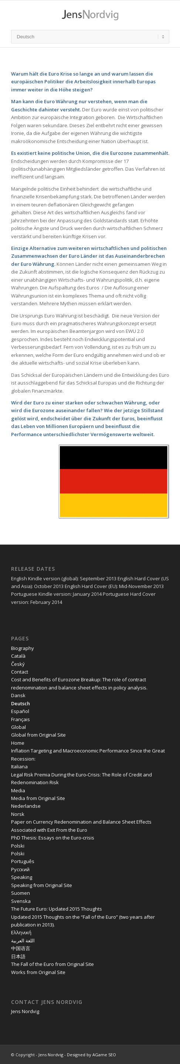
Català (18, 656)
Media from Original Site (38, 798)
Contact (19, 671)
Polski (17, 845)
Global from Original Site (38, 734)
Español (20, 711)
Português (22, 861)
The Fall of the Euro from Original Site (52, 964)
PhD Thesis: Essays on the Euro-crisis (52, 837)
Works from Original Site (38, 972)
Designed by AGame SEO (91, 1054)
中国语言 (20, 948)
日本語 (18, 956)
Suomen (20, 893)
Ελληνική (21, 932)
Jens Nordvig (25, 1011)
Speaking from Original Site (41, 885)
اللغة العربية (23, 940)
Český (18, 664)
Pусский (20, 869)
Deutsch (20, 703)
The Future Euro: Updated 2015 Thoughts (56, 908)
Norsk (17, 814)
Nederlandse (26, 806)
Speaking (21, 877)
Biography (22, 648)
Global (18, 727)
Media (18, 790)
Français (20, 719)
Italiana (19, 766)
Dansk (18, 695)
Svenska (21, 901)
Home (17, 743)
